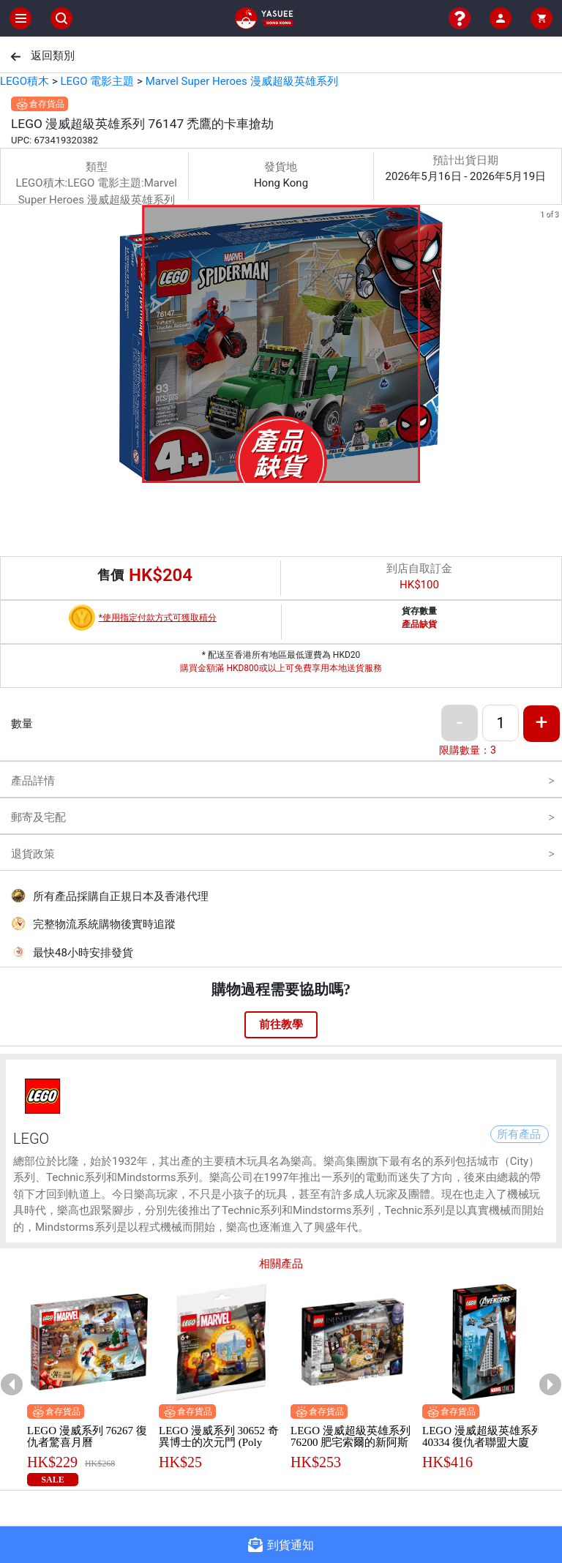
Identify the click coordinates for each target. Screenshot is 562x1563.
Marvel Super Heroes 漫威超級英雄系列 (242, 81)
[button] (263, 473)
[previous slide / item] (10, 346)
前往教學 (281, 1024)
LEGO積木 (24, 81)
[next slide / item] (552, 346)
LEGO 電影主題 (97, 81)
